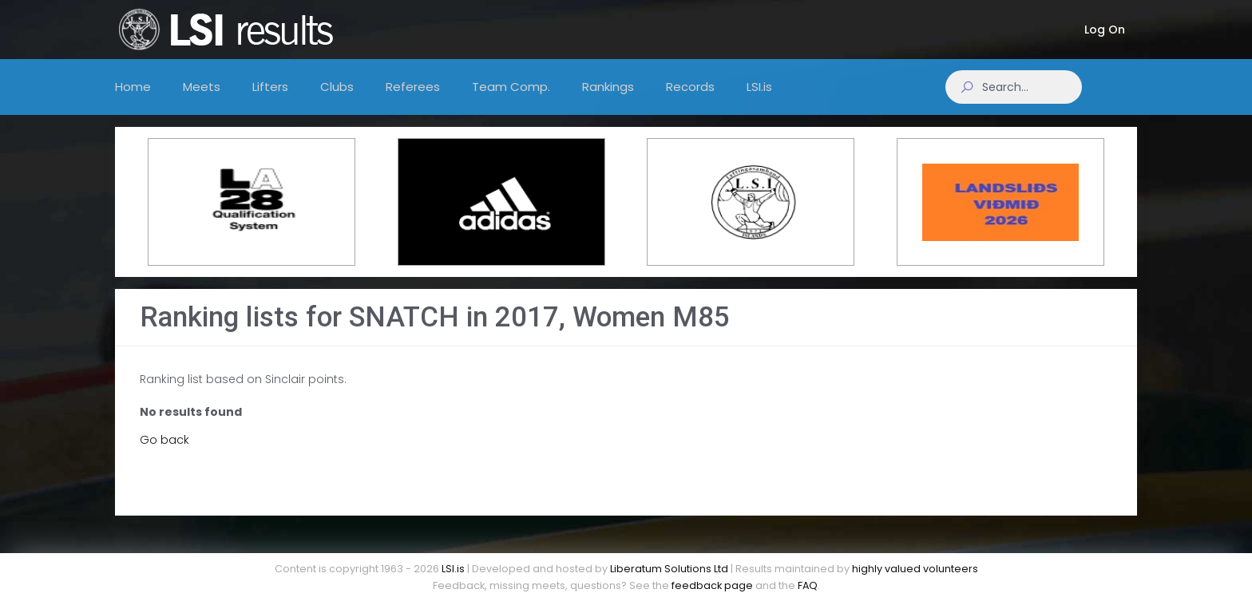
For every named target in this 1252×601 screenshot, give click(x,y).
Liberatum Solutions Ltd (669, 568)
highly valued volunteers (915, 568)
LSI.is (453, 568)
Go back (164, 452)
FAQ (808, 585)
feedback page (712, 585)
